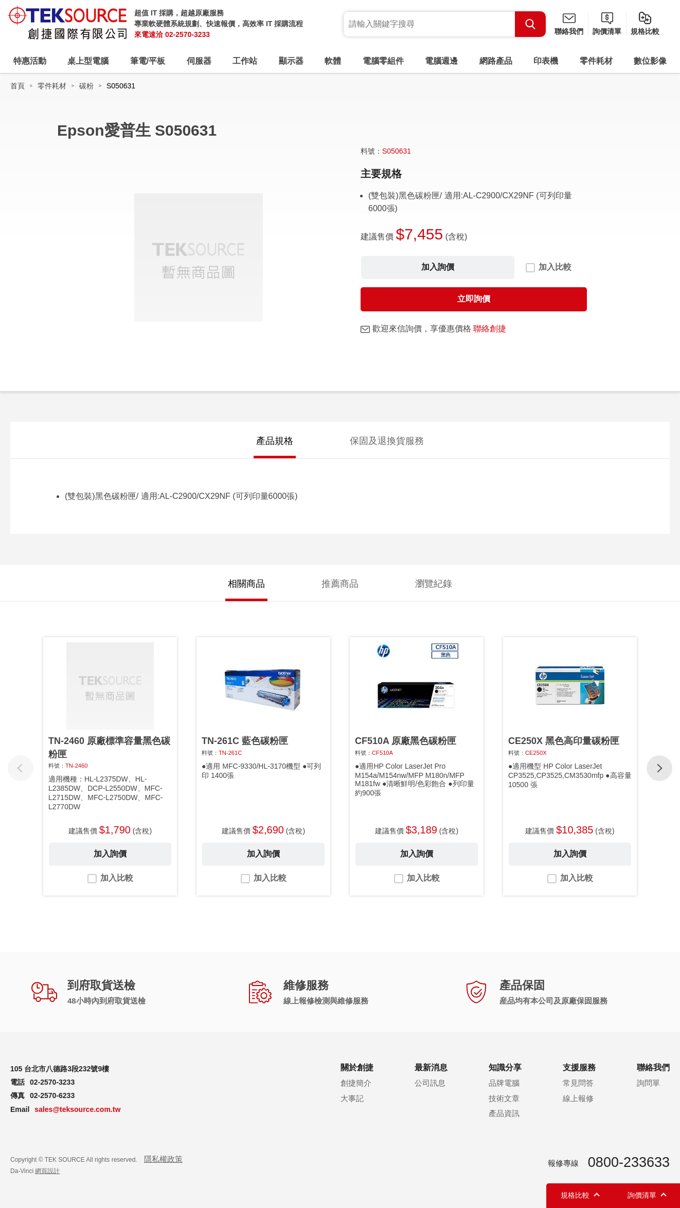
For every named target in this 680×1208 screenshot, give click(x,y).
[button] (659, 768)
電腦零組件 (383, 61)
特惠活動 (29, 61)
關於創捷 (357, 1067)
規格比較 (645, 31)
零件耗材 (596, 61)
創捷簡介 (356, 1083)
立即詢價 (473, 298)
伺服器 (199, 61)
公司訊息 (430, 1083)
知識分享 (505, 1067)
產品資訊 (504, 1113)
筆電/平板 (147, 61)
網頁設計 (47, 1171)
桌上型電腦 (88, 61)
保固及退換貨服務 (387, 441)
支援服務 (579, 1067)
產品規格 (274, 441)
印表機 (545, 61)
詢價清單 (607, 31)
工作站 (244, 61)
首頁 (17, 86)
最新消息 (431, 1067)
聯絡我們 (568, 31)
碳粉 (86, 86)
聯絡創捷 (489, 328)
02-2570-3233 (187, 34)
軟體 (333, 61)
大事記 (352, 1098)
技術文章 (504, 1098)
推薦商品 (340, 584)
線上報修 (578, 1098)
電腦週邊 (441, 61)
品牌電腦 (504, 1083)
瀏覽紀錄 (433, 584)
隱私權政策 (163, 1159)
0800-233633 (629, 1162)
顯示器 (291, 61)
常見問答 (578, 1083)
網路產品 (495, 61)
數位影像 (650, 61)
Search (530, 24)
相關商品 (246, 584)
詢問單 (648, 1083)
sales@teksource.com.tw (77, 1109)
